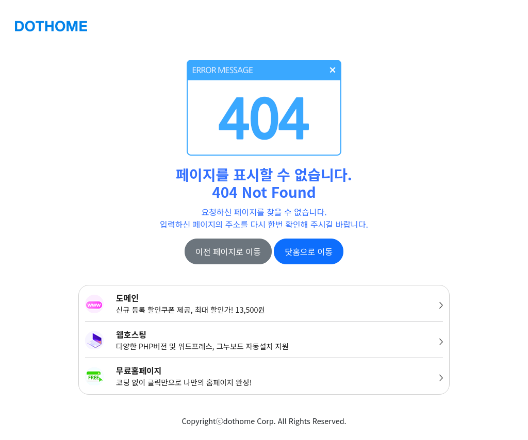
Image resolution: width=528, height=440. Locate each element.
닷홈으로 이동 (309, 251)
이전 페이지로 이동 (228, 251)
